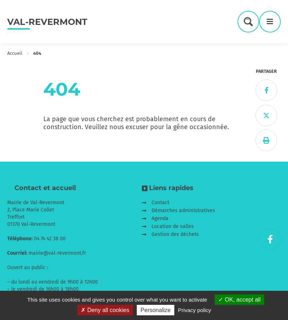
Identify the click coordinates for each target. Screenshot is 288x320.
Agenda (160, 218)
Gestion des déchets (175, 234)
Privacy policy (194, 310)
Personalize (155, 310)
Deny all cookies (105, 310)
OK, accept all (239, 300)
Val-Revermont (47, 22)
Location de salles (173, 226)
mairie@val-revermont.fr (57, 253)
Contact (160, 203)
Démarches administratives (183, 210)
